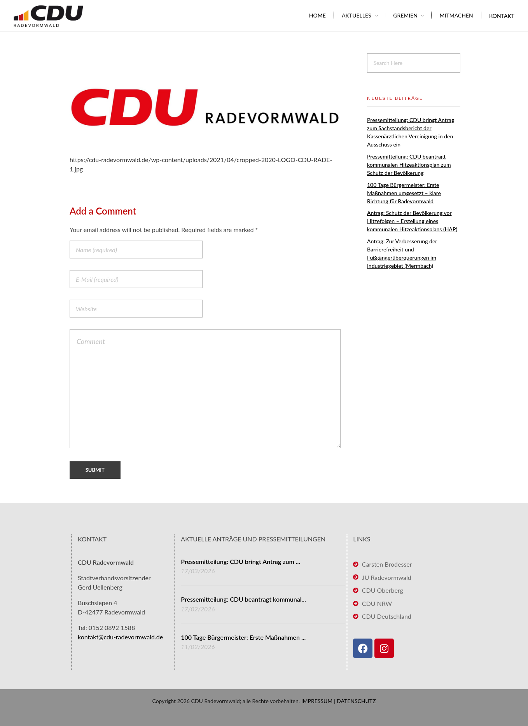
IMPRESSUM (317, 701)
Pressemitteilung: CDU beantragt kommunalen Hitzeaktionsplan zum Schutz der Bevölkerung (409, 164)
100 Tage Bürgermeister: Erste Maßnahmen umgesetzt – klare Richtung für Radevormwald (404, 193)
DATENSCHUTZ (356, 701)
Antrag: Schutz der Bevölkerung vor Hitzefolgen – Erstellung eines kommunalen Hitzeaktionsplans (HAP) (412, 220)
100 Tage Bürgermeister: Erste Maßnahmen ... (243, 637)
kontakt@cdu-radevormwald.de (120, 636)
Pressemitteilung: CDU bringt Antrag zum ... (240, 561)
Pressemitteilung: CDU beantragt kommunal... (243, 599)
